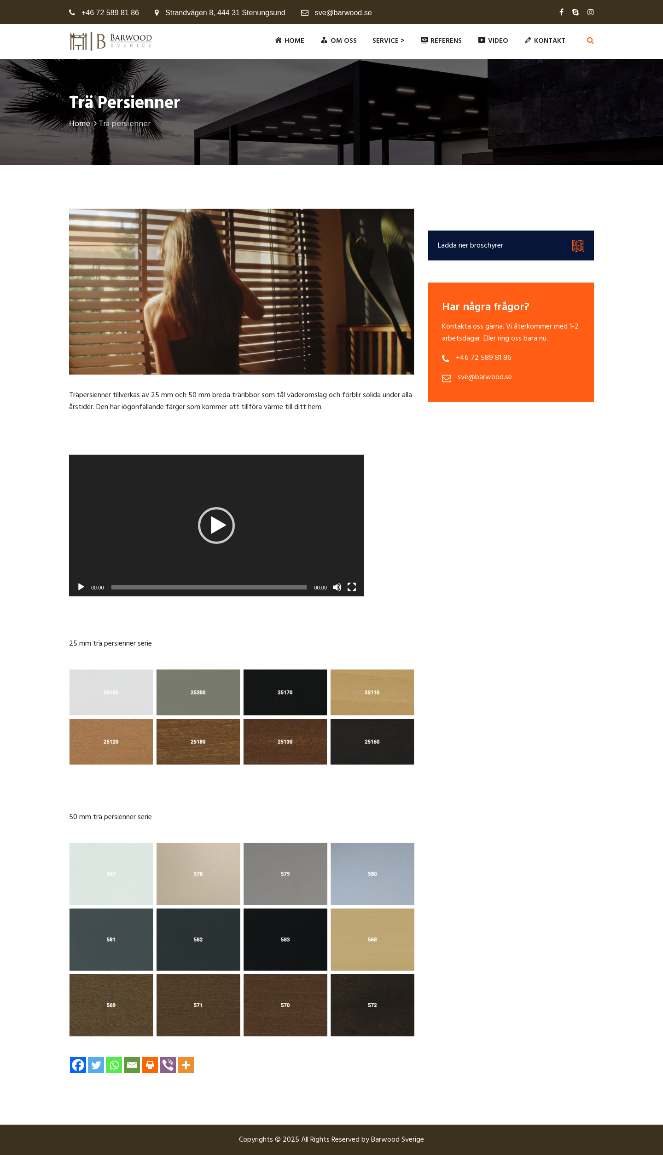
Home (84, 124)
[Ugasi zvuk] (337, 587)
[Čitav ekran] (351, 587)
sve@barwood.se (343, 13)
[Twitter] (96, 1065)
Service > (388, 40)
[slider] (209, 587)
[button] (216, 525)
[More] (186, 1065)
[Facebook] (78, 1065)
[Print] (150, 1065)
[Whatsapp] (114, 1065)
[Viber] (168, 1065)
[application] (216, 525)
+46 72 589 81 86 (110, 13)
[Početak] (81, 587)
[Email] (132, 1065)
